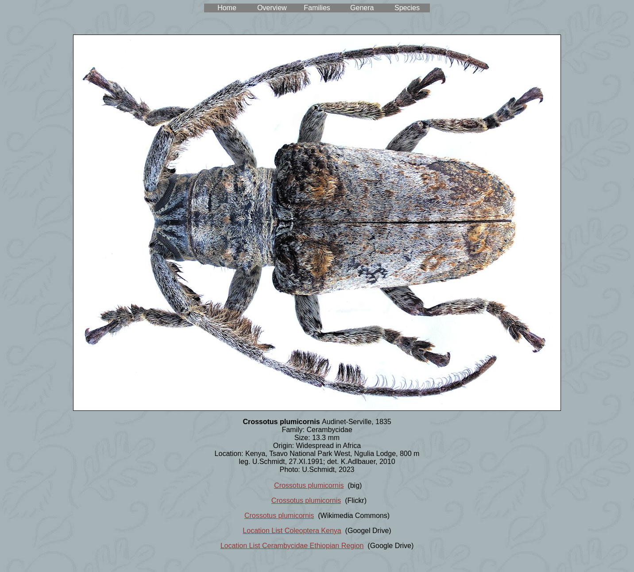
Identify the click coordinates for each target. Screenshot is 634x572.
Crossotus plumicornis (309, 485)
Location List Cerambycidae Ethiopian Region (292, 545)
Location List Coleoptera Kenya (292, 530)
